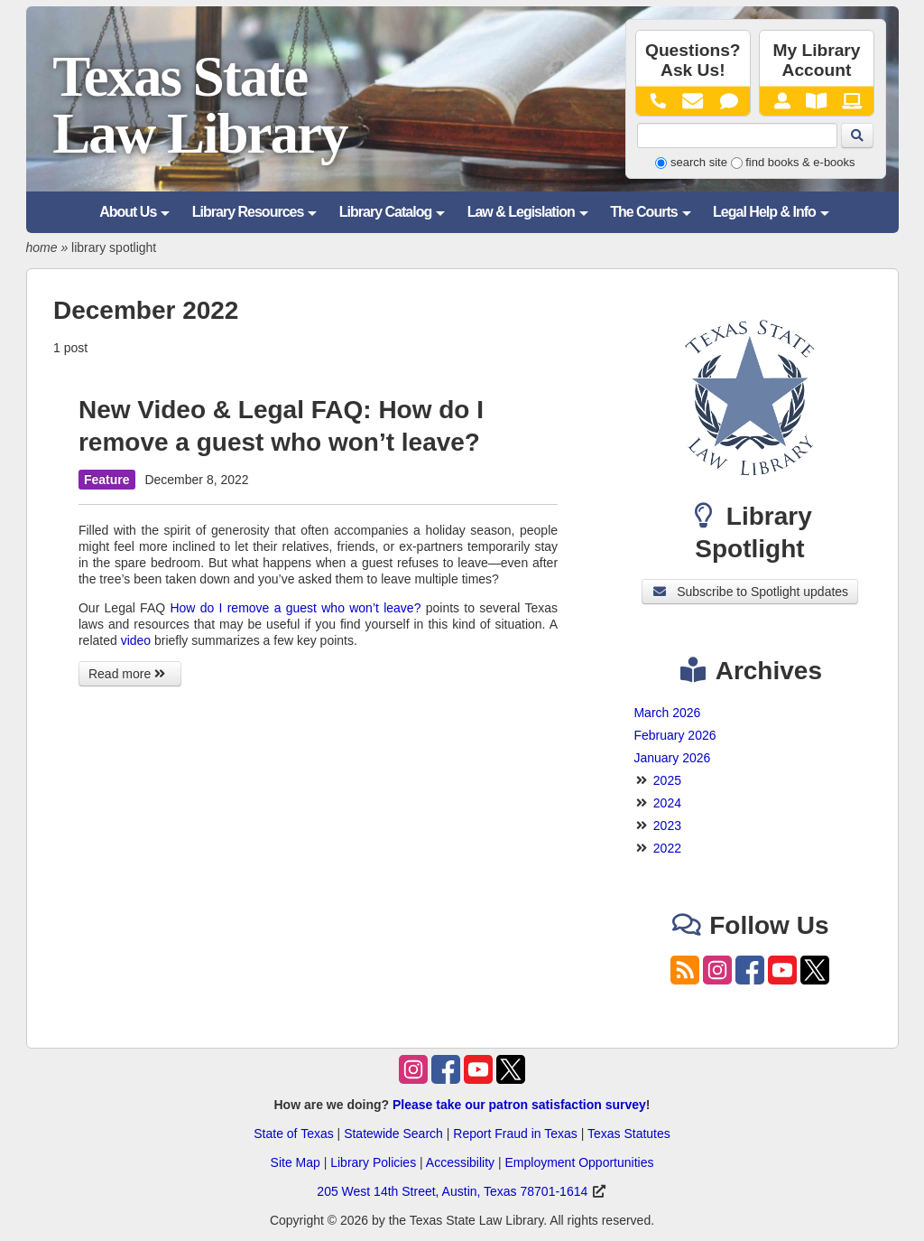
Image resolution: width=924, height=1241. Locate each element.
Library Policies (373, 1162)
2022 (667, 848)
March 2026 (666, 712)
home (42, 247)
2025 (667, 780)
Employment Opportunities (578, 1162)
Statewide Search (393, 1133)
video (136, 640)
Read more (129, 674)
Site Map (295, 1162)
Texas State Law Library (199, 105)
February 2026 (674, 735)
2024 (667, 803)
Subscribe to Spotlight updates (749, 591)
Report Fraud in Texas (515, 1133)
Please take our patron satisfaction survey (519, 1104)
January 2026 (671, 758)
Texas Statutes (628, 1133)
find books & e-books (800, 162)
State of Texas (293, 1133)
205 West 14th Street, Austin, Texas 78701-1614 (452, 1191)
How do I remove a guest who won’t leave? (295, 608)
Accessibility (460, 1162)
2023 (667, 825)
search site (698, 162)
